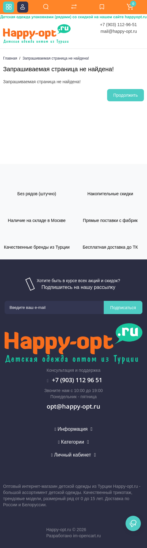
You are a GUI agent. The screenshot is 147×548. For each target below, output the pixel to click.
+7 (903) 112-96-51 (118, 24)
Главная (10, 58)
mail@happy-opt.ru (119, 31)
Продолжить (125, 95)
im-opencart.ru (87, 535)
